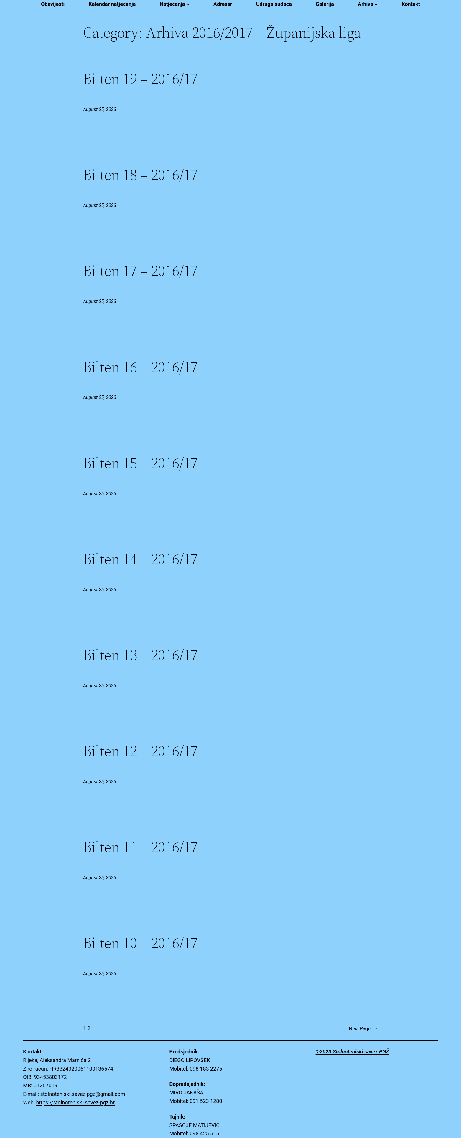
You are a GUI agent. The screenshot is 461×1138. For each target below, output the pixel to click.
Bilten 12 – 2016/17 (140, 751)
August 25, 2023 (99, 109)
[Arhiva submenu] (376, 4)
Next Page (363, 1029)
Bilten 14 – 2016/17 (140, 559)
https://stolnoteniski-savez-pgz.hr (75, 1102)
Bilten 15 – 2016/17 (140, 463)
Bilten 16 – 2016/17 (140, 367)
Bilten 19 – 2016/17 (140, 78)
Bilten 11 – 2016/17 (140, 847)
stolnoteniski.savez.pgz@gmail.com (82, 1094)
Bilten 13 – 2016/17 (140, 655)
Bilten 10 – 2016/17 (140, 943)
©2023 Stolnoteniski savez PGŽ (352, 1051)
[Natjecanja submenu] (188, 4)
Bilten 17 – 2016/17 (140, 270)
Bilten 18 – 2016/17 (140, 174)
